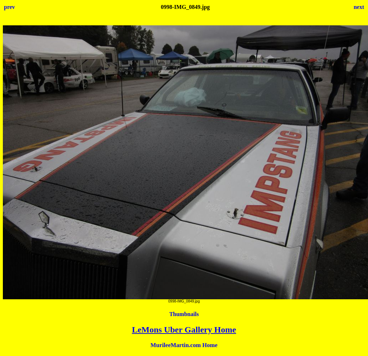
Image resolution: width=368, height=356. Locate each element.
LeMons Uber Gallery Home (184, 329)
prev (9, 7)
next (359, 7)
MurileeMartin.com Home (184, 345)
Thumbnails (184, 314)
